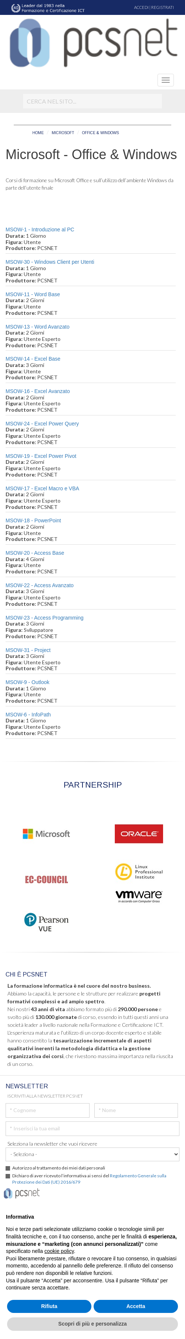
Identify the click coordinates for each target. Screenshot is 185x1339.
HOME (38, 133)
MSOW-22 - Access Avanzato (40, 585)
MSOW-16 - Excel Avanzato (38, 391)
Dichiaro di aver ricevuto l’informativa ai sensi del (89, 1179)
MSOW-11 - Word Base (33, 294)
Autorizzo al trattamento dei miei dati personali (58, 1168)
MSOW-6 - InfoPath (28, 715)
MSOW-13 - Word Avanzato (37, 327)
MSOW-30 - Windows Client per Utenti (50, 262)
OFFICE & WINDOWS (100, 133)
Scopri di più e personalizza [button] (92, 1324)
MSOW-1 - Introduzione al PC (40, 229)
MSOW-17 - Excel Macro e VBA (42, 488)
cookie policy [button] (59, 1251)
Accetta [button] (135, 1306)
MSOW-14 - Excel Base (33, 359)
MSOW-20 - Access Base (35, 553)
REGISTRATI (162, 7)
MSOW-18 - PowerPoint (33, 520)
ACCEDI (141, 7)
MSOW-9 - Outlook (27, 682)
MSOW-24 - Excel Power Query (42, 424)
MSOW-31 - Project (28, 650)
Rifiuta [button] (49, 1306)
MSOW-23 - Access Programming (45, 618)
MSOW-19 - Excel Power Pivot (41, 456)
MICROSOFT (63, 133)
